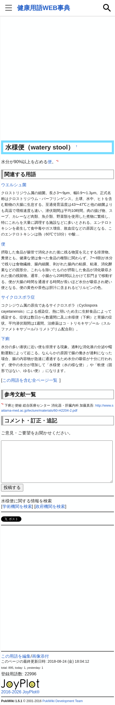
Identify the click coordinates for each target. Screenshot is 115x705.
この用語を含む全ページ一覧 (29, 380)
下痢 (5, 338)
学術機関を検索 (17, 506)
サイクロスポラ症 (18, 297)
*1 (57, 160)
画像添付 (40, 656)
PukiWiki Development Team (63, 701)
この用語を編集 (16, 656)
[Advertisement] (57, 78)
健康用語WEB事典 (43, 7)
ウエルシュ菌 (13, 185)
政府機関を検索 (50, 506)
